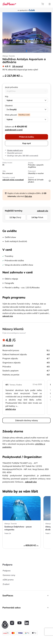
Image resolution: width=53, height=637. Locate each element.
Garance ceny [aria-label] (9, 575)
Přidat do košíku (26, 137)
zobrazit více (7, 316)
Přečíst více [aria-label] (10, 409)
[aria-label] (9, 3)
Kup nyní (26, 143)
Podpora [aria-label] (6, 570)
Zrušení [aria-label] (6, 584)
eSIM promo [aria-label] (8, 579)
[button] (26, 595)
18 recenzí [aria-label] (17, 66)
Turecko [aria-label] (12, 56)
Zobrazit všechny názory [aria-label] (26, 420)
